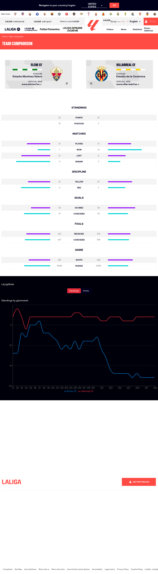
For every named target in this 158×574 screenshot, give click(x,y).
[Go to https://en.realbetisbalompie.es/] (111, 14)
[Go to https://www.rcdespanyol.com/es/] (96, 14)
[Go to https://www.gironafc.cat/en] (67, 14)
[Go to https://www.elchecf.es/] (45, 14)
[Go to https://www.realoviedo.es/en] (125, 14)
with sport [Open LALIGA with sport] (42, 21)
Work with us (44, 569)
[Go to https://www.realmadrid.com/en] (118, 14)
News (123, 29)
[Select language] (134, 21)
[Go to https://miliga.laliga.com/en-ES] (151, 21)
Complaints (7, 569)
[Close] (67, 83)
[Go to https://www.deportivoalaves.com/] (37, 14)
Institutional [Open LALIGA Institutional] (14, 21)
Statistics (137, 29)
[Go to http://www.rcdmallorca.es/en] (103, 14)
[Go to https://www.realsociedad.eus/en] (133, 14)
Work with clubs (58, 569)
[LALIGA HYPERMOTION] (31, 29)
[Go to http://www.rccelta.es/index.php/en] (89, 14)
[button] (12, 29)
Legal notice (110, 569)
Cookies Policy (137, 569)
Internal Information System (78, 569)
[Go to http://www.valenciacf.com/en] (147, 14)
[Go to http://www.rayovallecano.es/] (81, 14)
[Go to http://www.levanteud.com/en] (74, 14)
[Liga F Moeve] (49, 29)
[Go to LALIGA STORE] (121, 21)
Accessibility (97, 569)
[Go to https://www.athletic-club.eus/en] (15, 14)
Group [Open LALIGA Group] (109, 21)
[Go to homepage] (93, 32)
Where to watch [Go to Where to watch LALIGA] (69, 21)
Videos (110, 29)
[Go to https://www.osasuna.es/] (30, 14)
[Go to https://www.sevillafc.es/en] (140, 14)
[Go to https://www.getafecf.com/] (59, 14)
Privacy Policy (123, 569)
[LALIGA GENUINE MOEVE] (72, 29)
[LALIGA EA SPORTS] (12, 29)
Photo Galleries (148, 29)
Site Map (18, 569)
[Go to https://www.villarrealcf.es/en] (155, 14)
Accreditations (30, 569)
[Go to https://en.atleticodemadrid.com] (23, 14)
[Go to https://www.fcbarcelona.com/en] (52, 14)
